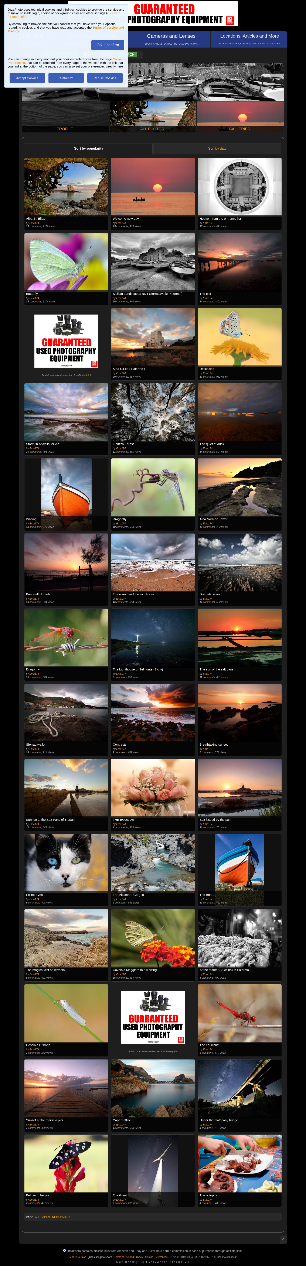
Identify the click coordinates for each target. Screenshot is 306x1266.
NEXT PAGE (61, 1217)
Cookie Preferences (156, 1257)
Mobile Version (77, 1257)
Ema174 (34, 223)
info (88, 375)
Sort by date (217, 148)
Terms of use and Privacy (128, 1257)
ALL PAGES (42, 1217)
